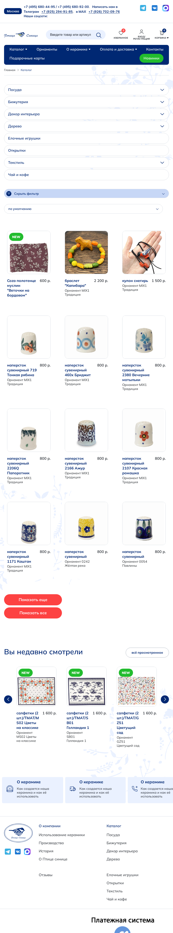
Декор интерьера (86, 114)
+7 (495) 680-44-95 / (40, 7)
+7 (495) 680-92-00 (73, 7)
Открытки (17, 150)
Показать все (33, 612)
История (46, 851)
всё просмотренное (147, 652)
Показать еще (33, 599)
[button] (165, 699)
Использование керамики (62, 834)
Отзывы (45, 875)
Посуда (86, 89)
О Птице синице (53, 859)
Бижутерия (86, 102)
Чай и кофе (18, 174)
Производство (51, 843)
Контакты (154, 49)
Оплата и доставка (118, 49)
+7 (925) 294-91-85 (57, 12)
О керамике (78, 49)
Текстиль (86, 162)
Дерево (86, 126)
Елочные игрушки (24, 138)
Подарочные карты (27, 58)
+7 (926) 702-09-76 (104, 12)
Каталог (18, 49)
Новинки (151, 58)
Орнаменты (47, 49)
